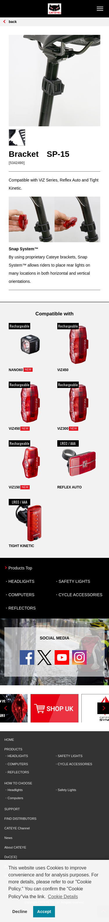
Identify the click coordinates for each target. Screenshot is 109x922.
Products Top (20, 568)
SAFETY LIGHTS (74, 581)
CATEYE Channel (17, 828)
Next (103, 708)
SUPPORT (12, 809)
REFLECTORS (22, 608)
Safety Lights (67, 790)
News (8, 838)
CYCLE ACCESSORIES (81, 594)
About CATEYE (15, 847)
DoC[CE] (10, 857)
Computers (15, 798)
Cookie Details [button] (63, 896)
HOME (9, 739)
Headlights (15, 790)
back (13, 22)
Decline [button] (19, 911)
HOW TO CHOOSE (18, 783)
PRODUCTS (13, 749)
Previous (6, 708)
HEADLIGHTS (21, 581)
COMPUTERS (21, 594)
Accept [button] (44, 911)
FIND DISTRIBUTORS (20, 818)
